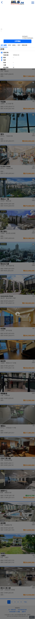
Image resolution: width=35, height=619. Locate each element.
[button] (33, 2)
